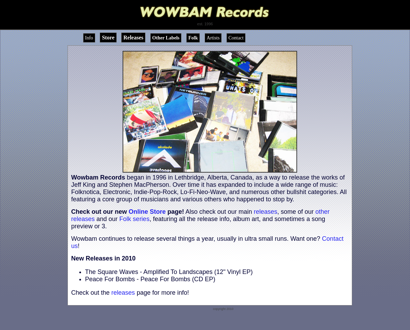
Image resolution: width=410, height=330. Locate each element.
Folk (193, 37)
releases (265, 211)
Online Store (147, 211)
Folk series (134, 219)
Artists (213, 37)
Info (89, 37)
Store (108, 37)
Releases (133, 37)
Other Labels (166, 37)
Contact (236, 37)
